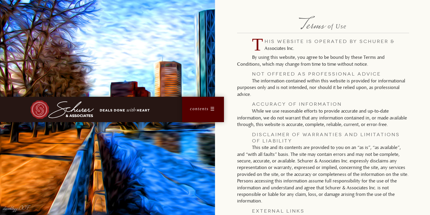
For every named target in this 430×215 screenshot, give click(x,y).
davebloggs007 (16, 208)
